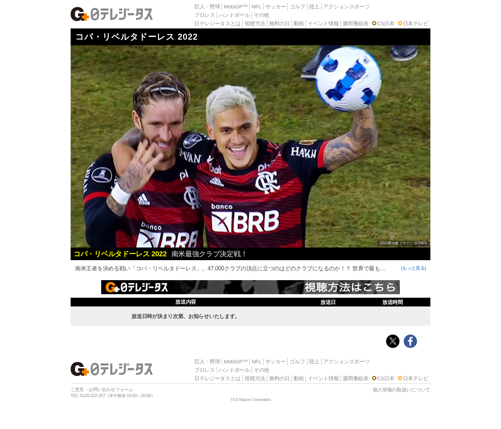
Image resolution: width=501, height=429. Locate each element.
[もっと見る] (413, 268)
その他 (261, 15)
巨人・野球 (207, 6)
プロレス (204, 15)
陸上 (314, 6)
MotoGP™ (236, 6)
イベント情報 (323, 23)
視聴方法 (255, 23)
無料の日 (279, 23)
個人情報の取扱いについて (401, 389)
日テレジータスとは (217, 23)
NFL (256, 6)
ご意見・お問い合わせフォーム (102, 389)
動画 (299, 23)
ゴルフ (297, 6)
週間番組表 (356, 23)
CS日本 (386, 23)
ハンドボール (234, 15)
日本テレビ (416, 23)
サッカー (275, 6)
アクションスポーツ (346, 6)
